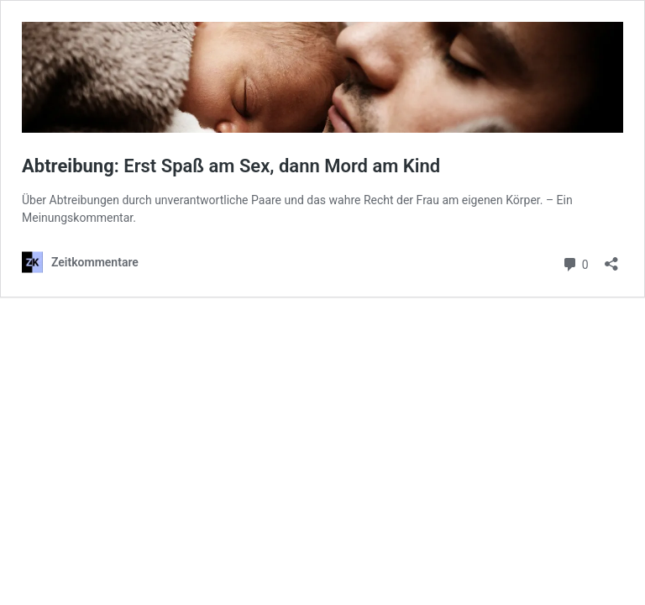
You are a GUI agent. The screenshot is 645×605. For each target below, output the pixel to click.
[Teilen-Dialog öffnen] (611, 258)
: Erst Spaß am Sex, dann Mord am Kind (231, 165)
